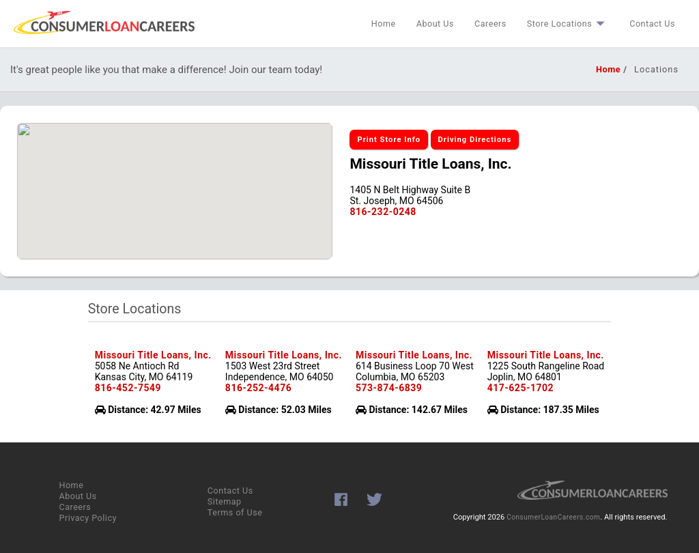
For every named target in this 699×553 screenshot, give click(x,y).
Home (383, 23)
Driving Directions (475, 139)
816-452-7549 (128, 387)
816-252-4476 (258, 387)
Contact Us (652, 23)
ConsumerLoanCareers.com (553, 517)
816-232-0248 (383, 211)
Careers (490, 23)
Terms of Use (235, 512)
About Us (435, 23)
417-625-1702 (520, 387)
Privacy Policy (88, 518)
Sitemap (225, 501)
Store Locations (568, 23)
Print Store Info (388, 139)
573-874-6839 (389, 387)
